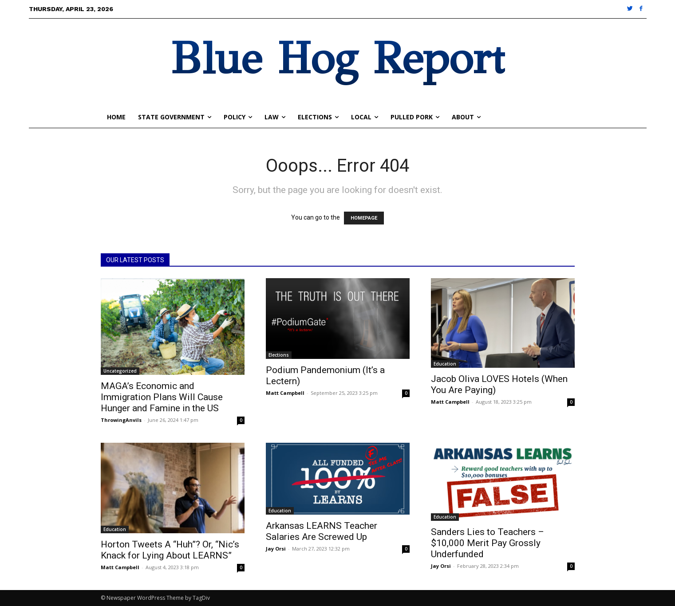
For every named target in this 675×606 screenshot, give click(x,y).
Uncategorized (120, 371)
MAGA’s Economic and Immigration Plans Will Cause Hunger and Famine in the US (162, 397)
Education (445, 364)
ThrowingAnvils (121, 420)
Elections (278, 355)
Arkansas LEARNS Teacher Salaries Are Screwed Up (321, 531)
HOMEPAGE (364, 218)
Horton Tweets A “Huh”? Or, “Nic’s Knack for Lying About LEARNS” (170, 550)
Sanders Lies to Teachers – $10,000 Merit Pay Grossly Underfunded (487, 543)
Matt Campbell (285, 393)
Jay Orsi (276, 548)
